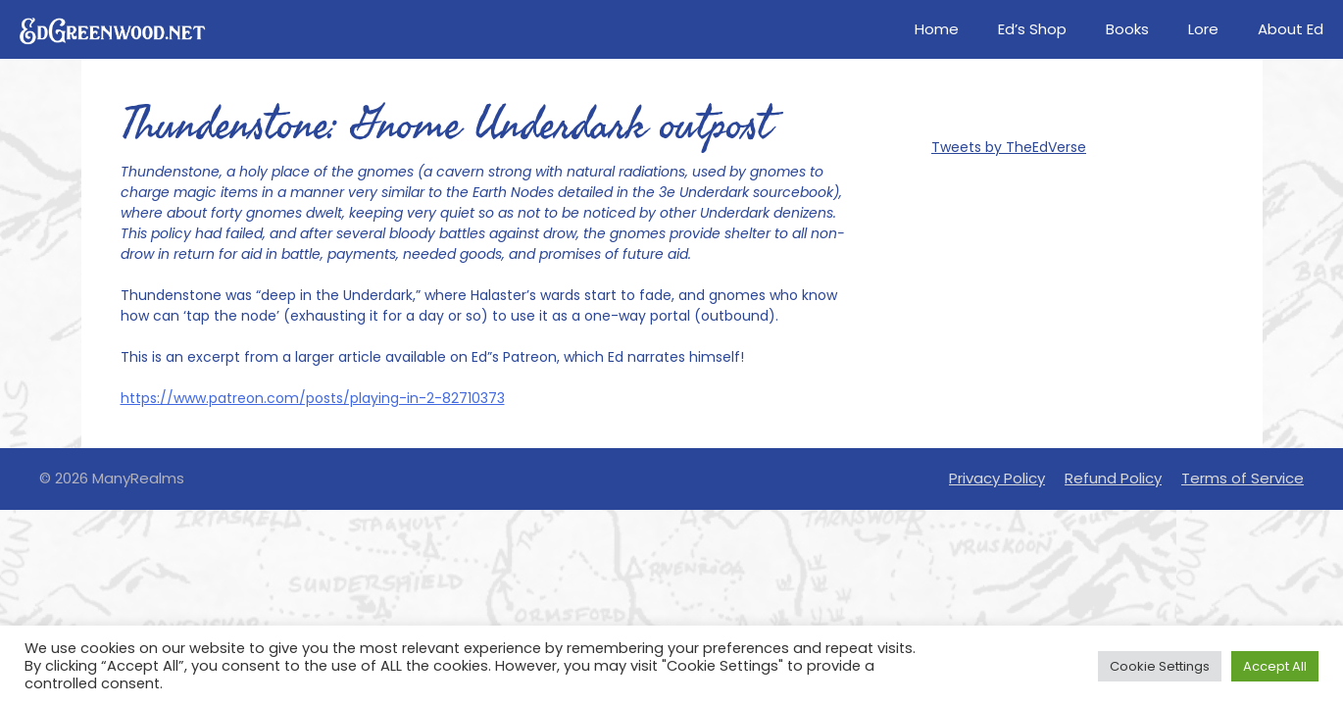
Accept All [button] (1275, 666)
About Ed (1290, 29)
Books (1127, 29)
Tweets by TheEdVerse (1008, 147)
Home (937, 29)
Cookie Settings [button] (1160, 666)
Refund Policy (1113, 478)
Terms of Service (1242, 478)
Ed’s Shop (1032, 29)
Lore (1203, 29)
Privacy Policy (997, 478)
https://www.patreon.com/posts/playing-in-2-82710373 (313, 398)
